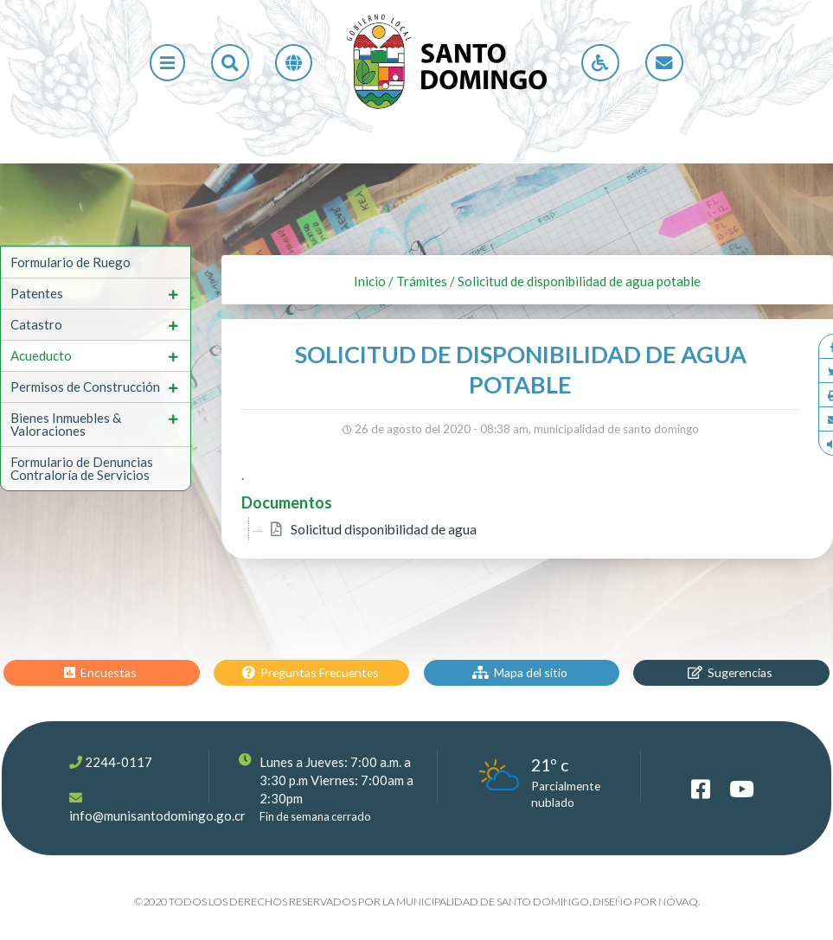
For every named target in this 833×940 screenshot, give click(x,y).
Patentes (36, 293)
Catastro (36, 324)
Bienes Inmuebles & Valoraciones (65, 424)
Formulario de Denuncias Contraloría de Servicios (81, 468)
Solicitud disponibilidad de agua (384, 529)
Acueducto (41, 355)
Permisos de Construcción (85, 386)
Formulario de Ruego (70, 262)
